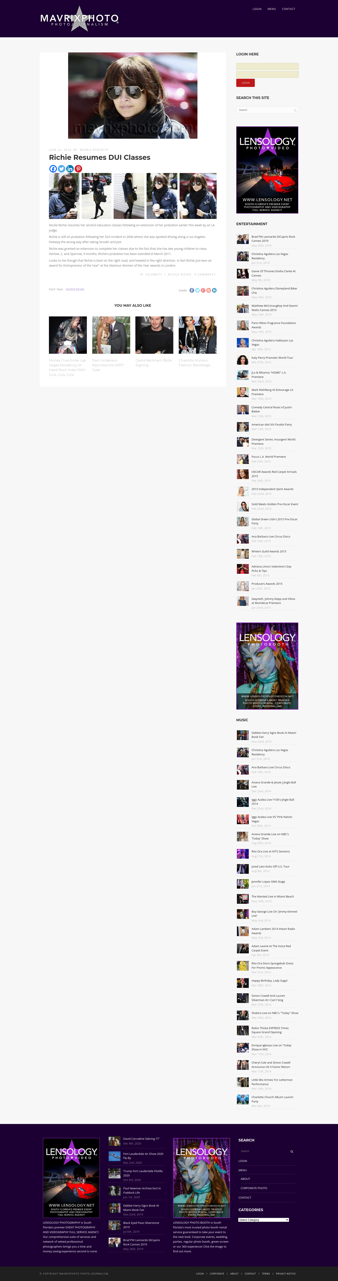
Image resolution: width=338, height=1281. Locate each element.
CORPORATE (217, 1273)
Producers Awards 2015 (267, 584)
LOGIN (257, 9)
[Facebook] (53, 169)
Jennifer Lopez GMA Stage (268, 881)
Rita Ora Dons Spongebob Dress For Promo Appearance (272, 965)
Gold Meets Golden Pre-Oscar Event (275, 504)
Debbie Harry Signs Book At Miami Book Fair (141, 1208)
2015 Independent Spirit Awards (272, 489)
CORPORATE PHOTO (254, 1188)
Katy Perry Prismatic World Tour (272, 358)
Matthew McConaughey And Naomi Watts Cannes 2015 (275, 308)
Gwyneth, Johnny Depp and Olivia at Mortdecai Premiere (273, 601)
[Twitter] (61, 169)
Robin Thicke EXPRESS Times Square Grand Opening (270, 1030)
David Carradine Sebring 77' (141, 1139)
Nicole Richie (179, 274)
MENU (272, 9)
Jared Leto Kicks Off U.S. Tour (270, 866)
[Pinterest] (78, 169)
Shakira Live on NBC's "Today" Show (275, 1013)
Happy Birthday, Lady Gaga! (270, 980)
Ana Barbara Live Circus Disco (271, 536)
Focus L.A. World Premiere (269, 457)
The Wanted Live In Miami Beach (273, 896)
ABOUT (245, 1179)
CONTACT (288, 9)
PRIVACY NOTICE (286, 1273)
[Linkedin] (70, 169)
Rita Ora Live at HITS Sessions (271, 851)
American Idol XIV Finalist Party (272, 424)
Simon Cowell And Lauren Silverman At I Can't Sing (268, 998)
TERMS (266, 1273)
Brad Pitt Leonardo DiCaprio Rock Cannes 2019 (141, 1242)
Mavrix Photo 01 (94, 150)
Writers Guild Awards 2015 (269, 551)
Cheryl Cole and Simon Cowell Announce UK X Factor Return (271, 1065)
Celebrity (154, 274)
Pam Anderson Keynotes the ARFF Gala (108, 365)
